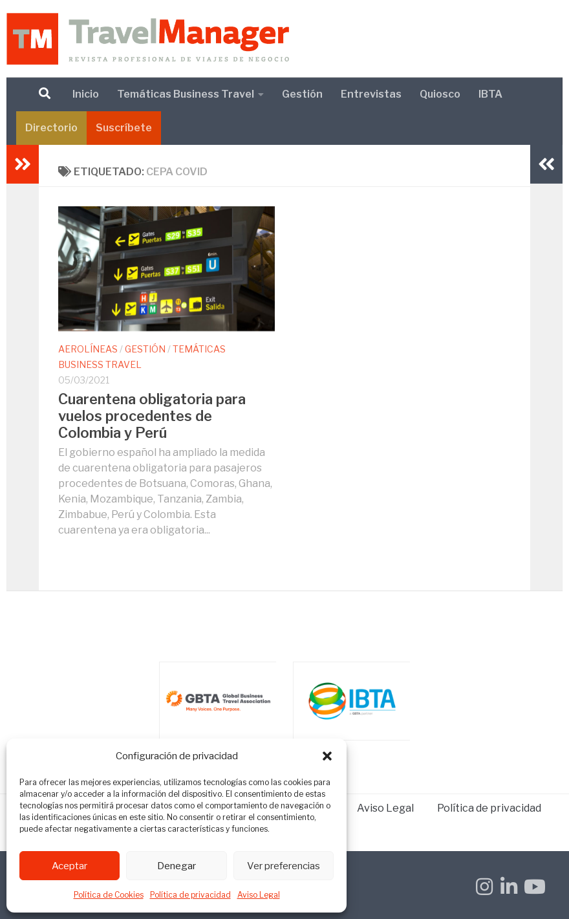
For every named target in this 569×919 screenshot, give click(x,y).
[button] (327, 756)
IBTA (490, 94)
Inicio (85, 94)
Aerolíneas (88, 348)
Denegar (176, 866)
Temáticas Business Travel (185, 94)
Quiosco (440, 94)
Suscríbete (124, 128)
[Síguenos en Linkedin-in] (509, 886)
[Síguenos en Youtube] (533, 886)
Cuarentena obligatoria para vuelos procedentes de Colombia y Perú (152, 416)
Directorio (51, 128)
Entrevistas (371, 94)
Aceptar (69, 866)
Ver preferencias (283, 866)
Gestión (302, 94)
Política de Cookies (109, 895)
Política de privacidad (190, 895)
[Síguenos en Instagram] (484, 886)
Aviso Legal (258, 895)
